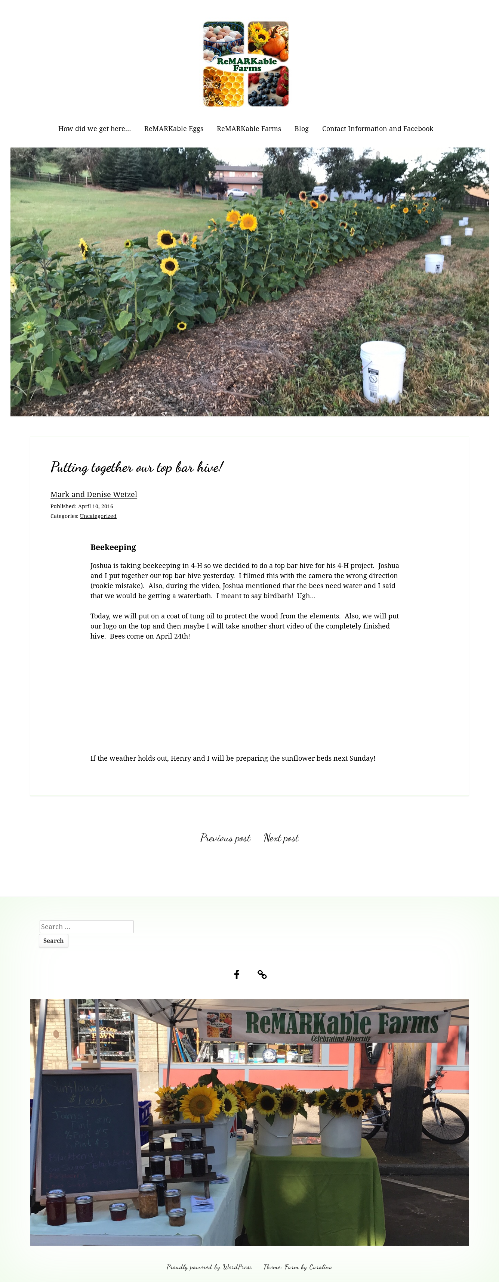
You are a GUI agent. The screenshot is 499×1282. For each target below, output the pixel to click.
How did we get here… (94, 128)
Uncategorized (98, 515)
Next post (281, 837)
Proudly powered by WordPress (209, 1267)
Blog (302, 128)
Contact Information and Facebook (378, 128)
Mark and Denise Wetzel (93, 494)
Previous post (225, 837)
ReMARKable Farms (249, 128)
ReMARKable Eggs (173, 128)
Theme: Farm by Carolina (298, 1267)
